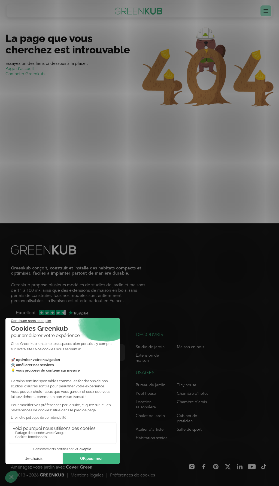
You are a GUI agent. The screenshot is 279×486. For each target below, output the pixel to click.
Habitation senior (151, 438)
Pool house (146, 393)
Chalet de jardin (150, 415)
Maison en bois (190, 347)
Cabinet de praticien (187, 418)
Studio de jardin (150, 347)
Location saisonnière (146, 404)
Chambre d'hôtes (192, 393)
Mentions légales (87, 475)
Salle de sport (189, 429)
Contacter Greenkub (25, 74)
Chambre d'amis (192, 402)
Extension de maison (147, 358)
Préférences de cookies (132, 475)
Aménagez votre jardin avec (51, 467)
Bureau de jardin (150, 385)
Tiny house (186, 385)
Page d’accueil (19, 69)
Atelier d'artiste (149, 429)
